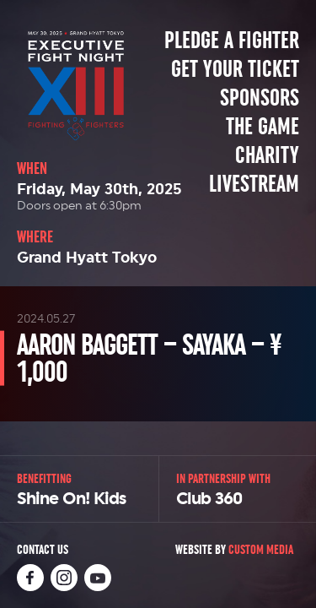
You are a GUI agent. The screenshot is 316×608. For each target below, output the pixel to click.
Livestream (254, 184)
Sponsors (259, 98)
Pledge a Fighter (231, 40)
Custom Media (260, 549)
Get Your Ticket (235, 69)
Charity (267, 155)
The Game (262, 126)
